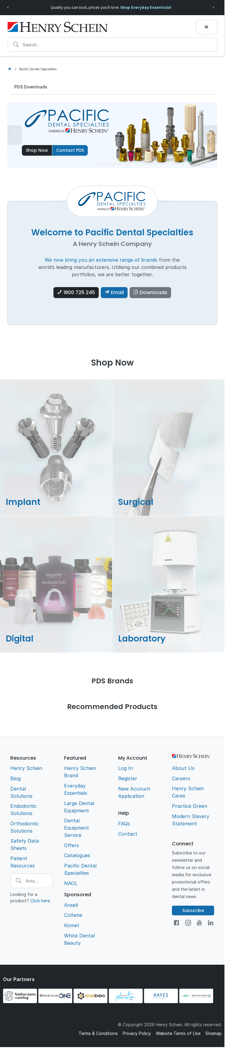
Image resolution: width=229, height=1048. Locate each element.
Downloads (153, 292)
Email (117, 292)
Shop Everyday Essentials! (145, 7)
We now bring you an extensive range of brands (101, 260)
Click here (40, 901)
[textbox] (112, 44)
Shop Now (37, 151)
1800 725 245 (79, 292)
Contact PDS (70, 151)
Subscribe (193, 911)
